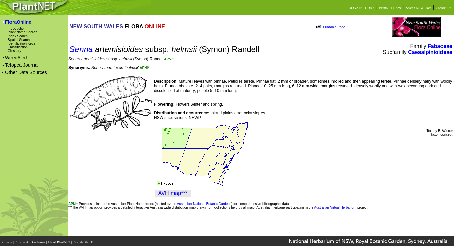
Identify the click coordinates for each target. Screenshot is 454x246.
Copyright (22, 240)
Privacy (7, 240)
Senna (81, 49)
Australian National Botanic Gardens (204, 204)
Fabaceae (440, 46)
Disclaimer (38, 240)
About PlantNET (59, 240)
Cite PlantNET (83, 240)
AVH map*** (172, 193)
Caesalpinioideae (430, 52)
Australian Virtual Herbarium (335, 207)
